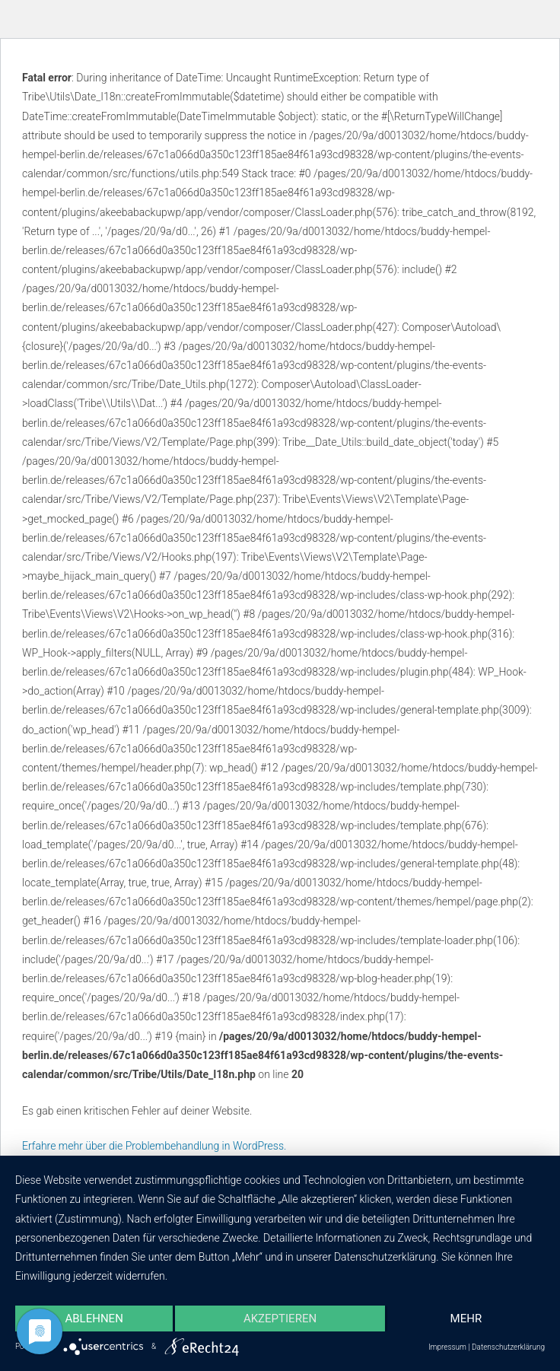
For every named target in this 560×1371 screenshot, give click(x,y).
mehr (466, 1318)
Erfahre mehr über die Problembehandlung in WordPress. (154, 1146)
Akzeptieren (280, 1318)
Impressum (447, 1347)
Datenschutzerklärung (508, 1347)
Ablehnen (94, 1318)
